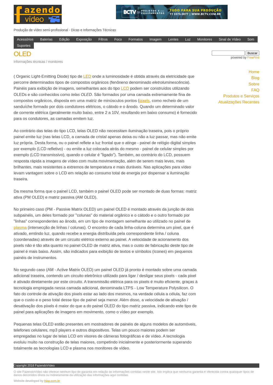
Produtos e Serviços (241, 96)
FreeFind (253, 57)
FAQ (255, 90)
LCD (125, 88)
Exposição (84, 39)
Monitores (204, 39)
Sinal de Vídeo (230, 39)
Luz (188, 39)
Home (254, 72)
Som (250, 39)
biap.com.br (52, 381)
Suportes (23, 45)
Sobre (254, 84)
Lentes (173, 39)
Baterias (46, 39)
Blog (255, 78)
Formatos (135, 39)
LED (87, 76)
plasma (20, 227)
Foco (118, 39)
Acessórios (25, 39)
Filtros (103, 39)
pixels (144, 100)
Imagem (155, 39)
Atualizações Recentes (238, 102)
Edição (64, 39)
